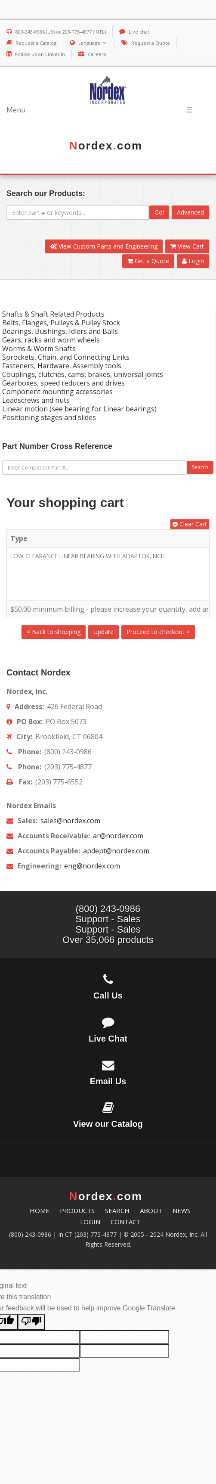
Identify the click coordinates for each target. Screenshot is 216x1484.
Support (91, 919)
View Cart (187, 246)
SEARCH (117, 1210)
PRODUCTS (77, 1210)
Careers (97, 54)
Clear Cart (190, 524)
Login (193, 261)
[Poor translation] (31, 1322)
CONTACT (126, 1221)
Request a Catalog (35, 43)
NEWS (182, 1210)
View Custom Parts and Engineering (103, 246)
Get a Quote (148, 261)
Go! (159, 212)
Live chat (139, 31)
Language (93, 43)
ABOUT (151, 1210)
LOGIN (90, 1221)
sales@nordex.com (69, 820)
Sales (129, 919)
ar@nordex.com (117, 835)
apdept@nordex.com (115, 851)
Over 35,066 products (108, 939)
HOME (39, 1210)
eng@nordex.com (91, 866)
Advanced (190, 212)
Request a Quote (150, 43)
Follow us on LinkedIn (40, 54)
